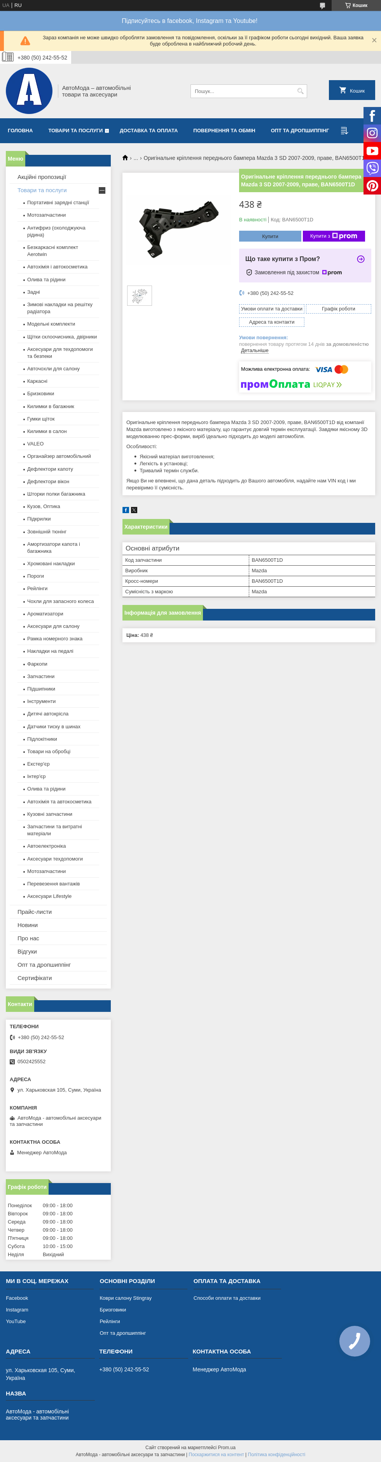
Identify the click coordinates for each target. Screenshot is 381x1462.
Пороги (35, 576)
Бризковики (40, 393)
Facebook (17, 1298)
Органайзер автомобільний (59, 456)
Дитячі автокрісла (47, 714)
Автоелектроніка (46, 846)
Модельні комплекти (51, 324)
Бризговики (113, 1310)
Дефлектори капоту (50, 469)
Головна (20, 130)
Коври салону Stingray (126, 1298)
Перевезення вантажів (53, 884)
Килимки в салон (47, 431)
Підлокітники (42, 739)
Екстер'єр (38, 764)
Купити (270, 236)
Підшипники (41, 689)
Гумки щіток (40, 419)
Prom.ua (227, 1447)
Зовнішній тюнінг (46, 532)
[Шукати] (300, 91)
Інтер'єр (36, 776)
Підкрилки (39, 519)
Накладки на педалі (50, 651)
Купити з (333, 236)
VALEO (35, 444)
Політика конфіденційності (277, 1454)
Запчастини (40, 676)
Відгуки (27, 951)
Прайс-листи (34, 911)
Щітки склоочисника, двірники (62, 337)
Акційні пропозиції (41, 177)
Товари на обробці (48, 751)
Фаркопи (37, 664)
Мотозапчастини (46, 215)
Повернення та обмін (224, 130)
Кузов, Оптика (43, 506)
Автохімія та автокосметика (59, 802)
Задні (33, 292)
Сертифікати (34, 978)
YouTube (16, 1321)
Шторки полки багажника (56, 494)
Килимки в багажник (50, 406)
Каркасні (37, 381)
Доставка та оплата (149, 130)
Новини (27, 925)
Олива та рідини (46, 279)
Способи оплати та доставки (227, 1298)
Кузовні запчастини (49, 814)
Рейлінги (37, 588)
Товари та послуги (75, 130)
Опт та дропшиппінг (300, 130)
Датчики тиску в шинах (53, 726)
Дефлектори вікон (48, 481)
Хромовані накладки (51, 563)
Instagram (17, 1310)
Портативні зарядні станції (58, 202)
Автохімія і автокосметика (57, 267)
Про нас (28, 938)
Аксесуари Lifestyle (49, 896)
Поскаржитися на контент (216, 1454)
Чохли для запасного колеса (60, 601)
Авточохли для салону (53, 369)
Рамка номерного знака (54, 639)
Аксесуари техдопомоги (55, 859)
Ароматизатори (45, 614)
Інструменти (41, 701)
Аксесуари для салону (53, 626)
